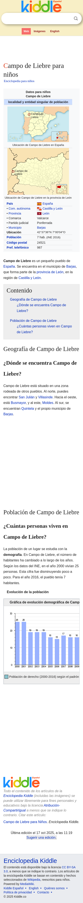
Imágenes (39, 31)
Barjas (41, 227)
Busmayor (18, 403)
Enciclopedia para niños (19, 81)
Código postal (17, 242)
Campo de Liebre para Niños (25, 822)
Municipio (14, 227)
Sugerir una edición (41, 837)
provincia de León (50, 272)
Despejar (67, 18)
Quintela (27, 408)
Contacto (43, 892)
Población (14, 237)
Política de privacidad (18, 892)
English (54, 31)
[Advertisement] (41, 48)
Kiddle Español (13, 888)
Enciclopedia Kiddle (18, 796)
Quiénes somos (54, 888)
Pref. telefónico (18, 247)
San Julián (27, 397)
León (45, 213)
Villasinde (45, 397)
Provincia (14, 213)
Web (26, 31)
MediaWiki (27, 884)
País (10, 203)
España (47, 203)
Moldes (47, 403)
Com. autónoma (19, 208)
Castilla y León (52, 208)
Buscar (76, 18)
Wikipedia (33, 879)
